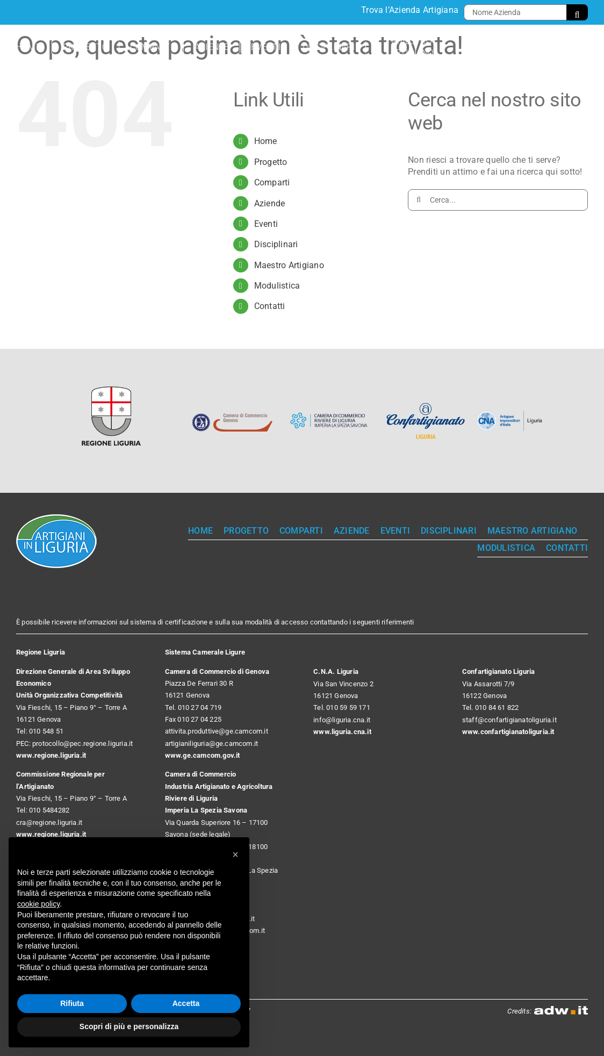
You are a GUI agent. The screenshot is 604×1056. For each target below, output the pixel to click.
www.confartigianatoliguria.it (508, 732)
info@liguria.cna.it (341, 720)
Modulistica (277, 286)
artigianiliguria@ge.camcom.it (211, 743)
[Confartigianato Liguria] (425, 403)
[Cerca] (577, 12)
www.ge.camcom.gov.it (202, 755)
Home (265, 141)
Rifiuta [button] (72, 1003)
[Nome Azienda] (515, 12)
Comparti (272, 182)
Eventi (266, 224)
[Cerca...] (498, 200)
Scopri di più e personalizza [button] (129, 1026)
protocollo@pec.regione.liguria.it (82, 743)
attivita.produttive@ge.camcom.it (216, 731)
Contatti (269, 306)
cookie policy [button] (38, 904)
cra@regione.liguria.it (49, 822)
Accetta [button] (186, 1003)
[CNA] (512, 415)
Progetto (270, 162)
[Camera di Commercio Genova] (232, 403)
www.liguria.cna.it (342, 732)
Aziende (269, 203)
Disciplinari (276, 244)
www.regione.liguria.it (51, 755)
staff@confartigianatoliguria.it (509, 720)
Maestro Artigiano (289, 265)
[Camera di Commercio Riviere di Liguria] (329, 403)
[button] (235, 854)
